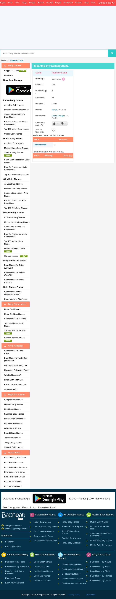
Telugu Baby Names (13, 442)
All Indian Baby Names (14, 105)
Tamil (17, 2)
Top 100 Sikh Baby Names (15, 208)
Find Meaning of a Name (15, 457)
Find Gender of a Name (14, 472)
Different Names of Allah (15, 249)
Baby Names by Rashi (15, 562)
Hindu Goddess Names (14, 314)
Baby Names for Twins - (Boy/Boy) (14, 266)
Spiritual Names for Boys (15, 331)
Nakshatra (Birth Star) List (15, 365)
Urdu (93, 2)
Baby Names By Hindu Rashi (14, 352)
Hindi (10, 2)
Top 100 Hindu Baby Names (16, 174)
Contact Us (106, 2)
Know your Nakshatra (14, 583)
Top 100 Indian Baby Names (16, 129)
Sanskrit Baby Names (14, 153)
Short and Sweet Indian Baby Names (14, 115)
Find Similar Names (12, 481)
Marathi (49, 2)
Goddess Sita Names (71, 574)
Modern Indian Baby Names (16, 110)
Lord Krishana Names (43, 571)
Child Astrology (13, 345)
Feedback (8, 75)
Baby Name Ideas (15, 304)
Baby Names (12, 65)
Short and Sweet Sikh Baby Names (16, 194)
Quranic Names (15, 256)
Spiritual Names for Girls (15, 339)
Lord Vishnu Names (42, 580)
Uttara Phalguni (58, 116)
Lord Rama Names (42, 576)
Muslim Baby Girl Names (101, 545)
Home (3, 60)
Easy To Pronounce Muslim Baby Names (16, 235)
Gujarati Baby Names (13, 404)
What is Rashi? (10, 389)
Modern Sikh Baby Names (15, 189)
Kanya (54, 110)
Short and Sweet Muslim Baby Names (15, 228)
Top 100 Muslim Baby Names (13, 242)
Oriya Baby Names (12, 428)
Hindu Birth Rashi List (13, 380)
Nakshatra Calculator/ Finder (16, 370)
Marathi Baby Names (13, 423)
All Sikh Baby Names (13, 184)
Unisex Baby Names (13, 134)
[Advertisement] (69, 27)
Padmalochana (16, 60)
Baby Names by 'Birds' (100, 571)
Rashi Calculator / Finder (15, 384)
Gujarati (40, 2)
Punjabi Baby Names (13, 433)
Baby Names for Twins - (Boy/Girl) (14, 273)
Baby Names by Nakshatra (17, 566)
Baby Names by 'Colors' (100, 580)
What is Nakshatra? (12, 375)
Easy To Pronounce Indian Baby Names (15, 122)
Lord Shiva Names (42, 566)
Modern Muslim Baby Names (16, 222)
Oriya (86, 2)
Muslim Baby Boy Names (101, 540)
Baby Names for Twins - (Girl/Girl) (14, 281)
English (3, 2)
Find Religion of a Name (14, 477)
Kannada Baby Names (14, 414)
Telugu (24, 2)
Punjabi (58, 2)
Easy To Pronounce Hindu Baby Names (15, 168)
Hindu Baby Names (70, 522)
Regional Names (14, 394)
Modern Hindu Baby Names (16, 148)
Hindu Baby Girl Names (72, 543)
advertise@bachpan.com (5, 528)
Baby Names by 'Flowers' (101, 576)
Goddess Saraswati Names (74, 583)
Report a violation (13, 546)
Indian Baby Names (42, 522)
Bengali (32, 2)
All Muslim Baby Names (14, 217)
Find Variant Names (12, 486)
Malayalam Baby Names (15, 419)
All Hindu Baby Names (14, 143)
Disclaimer (90, 594)
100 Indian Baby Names (44, 531)
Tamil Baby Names (12, 438)
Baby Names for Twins (43, 536)
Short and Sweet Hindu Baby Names (16, 161)
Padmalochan (40, 145)
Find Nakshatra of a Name (15, 467)
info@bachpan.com (5, 525)
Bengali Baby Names (13, 400)
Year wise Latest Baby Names (14, 324)
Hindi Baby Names (12, 409)
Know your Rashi (12, 578)
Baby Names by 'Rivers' (100, 566)
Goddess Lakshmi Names (73, 569)
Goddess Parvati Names (72, 578)
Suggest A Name (15, 71)
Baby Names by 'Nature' (100, 562)
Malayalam (68, 2)
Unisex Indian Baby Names (45, 541)
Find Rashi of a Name (13, 462)
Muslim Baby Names (99, 522)
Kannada (78, 2)
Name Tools (12, 452)
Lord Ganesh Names (43, 562)
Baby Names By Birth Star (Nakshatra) (15, 359)
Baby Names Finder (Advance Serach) (13, 293)
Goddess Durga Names (72, 564)
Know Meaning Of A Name (15, 299)
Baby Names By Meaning (15, 319)
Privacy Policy (74, 594)
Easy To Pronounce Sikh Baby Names (15, 201)
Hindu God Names (12, 309)
